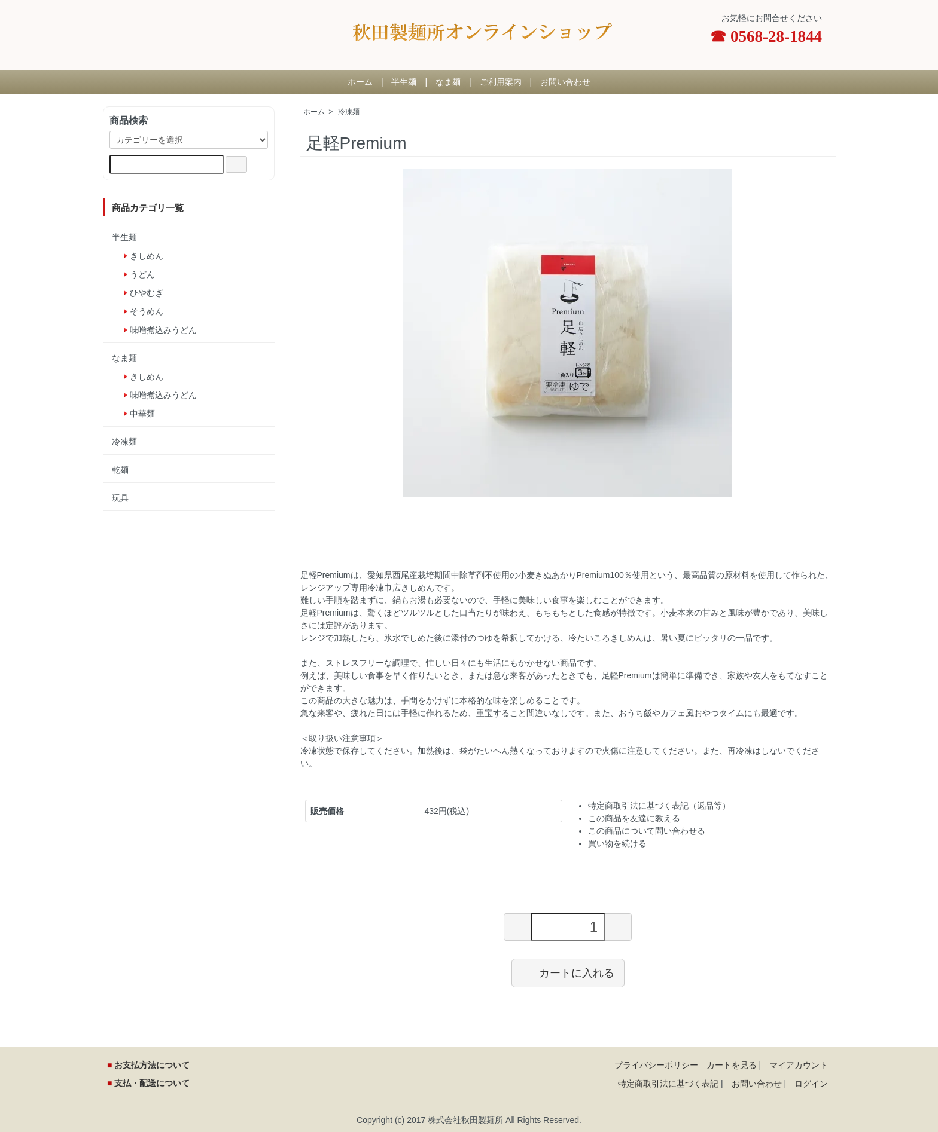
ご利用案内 (501, 82)
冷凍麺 (349, 112)
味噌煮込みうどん (163, 330)
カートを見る (731, 1065)
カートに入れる (568, 972)
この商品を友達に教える (634, 818)
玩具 (120, 498)
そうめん (146, 311)
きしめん (146, 256)
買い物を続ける (617, 843)
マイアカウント (798, 1065)
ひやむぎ (146, 293)
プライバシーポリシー (656, 1065)
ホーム (360, 82)
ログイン (811, 1083)
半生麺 (403, 82)
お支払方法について (151, 1065)
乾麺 (120, 470)
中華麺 (142, 413)
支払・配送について (151, 1083)
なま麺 (448, 82)
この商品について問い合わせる (646, 831)
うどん (142, 274)
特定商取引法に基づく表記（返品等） (659, 805)
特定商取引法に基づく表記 (668, 1083)
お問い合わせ (565, 82)
